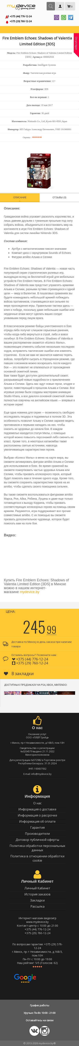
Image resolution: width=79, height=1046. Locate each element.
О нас (37, 803)
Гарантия (37, 827)
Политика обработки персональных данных (37, 848)
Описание (19, 197)
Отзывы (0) (59, 197)
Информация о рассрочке (37, 815)
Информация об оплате (37, 821)
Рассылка (37, 906)
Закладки (37, 900)
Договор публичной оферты (37, 840)
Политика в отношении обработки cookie (37, 858)
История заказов (37, 894)
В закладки (19, 673)
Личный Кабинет (37, 888)
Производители (37, 833)
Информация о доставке (37, 809)
